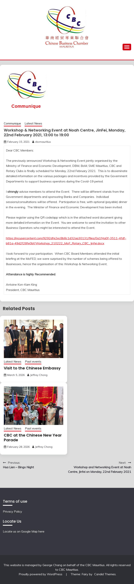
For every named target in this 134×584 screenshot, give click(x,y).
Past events (33, 361)
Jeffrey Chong (38, 375)
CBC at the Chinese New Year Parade (33, 438)
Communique (12, 123)
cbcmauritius (43, 141)
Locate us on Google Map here (23, 531)
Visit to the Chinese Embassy (32, 368)
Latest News (33, 123)
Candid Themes (105, 574)
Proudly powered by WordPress (41, 574)
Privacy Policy (12, 511)
